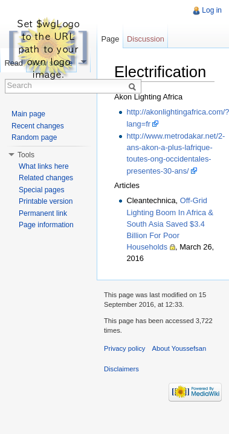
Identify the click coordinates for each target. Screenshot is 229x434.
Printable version (46, 201)
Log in (212, 10)
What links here (44, 166)
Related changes (46, 178)
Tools (26, 155)
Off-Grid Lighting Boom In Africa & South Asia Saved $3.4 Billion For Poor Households (169, 223)
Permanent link (43, 213)
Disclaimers (121, 369)
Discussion (145, 38)
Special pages (41, 190)
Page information (46, 225)
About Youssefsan (179, 348)
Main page (28, 114)
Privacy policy (124, 348)
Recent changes (37, 126)
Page (110, 38)
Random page (34, 137)
